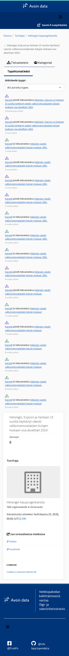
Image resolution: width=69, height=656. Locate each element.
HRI (24, 518)
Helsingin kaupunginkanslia (42, 35)
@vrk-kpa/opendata (40, 645)
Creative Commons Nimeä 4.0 (21, 572)
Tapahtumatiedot (18, 71)
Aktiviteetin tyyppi (15, 80)
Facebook (13, 549)
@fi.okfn (12, 645)
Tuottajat (20, 35)
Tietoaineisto (17, 62)
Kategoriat (43, 62)
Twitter (12, 541)
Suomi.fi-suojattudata (54, 25)
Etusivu (8, 35)
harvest (8, 100)
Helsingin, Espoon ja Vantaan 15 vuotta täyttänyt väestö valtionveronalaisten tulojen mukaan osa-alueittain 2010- (32, 49)
